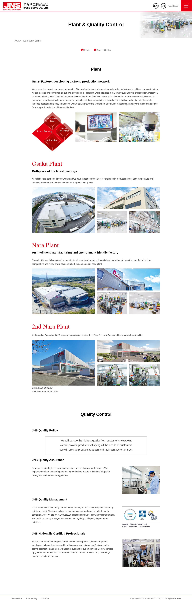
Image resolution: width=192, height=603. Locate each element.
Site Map (45, 598)
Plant (85, 50)
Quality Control (102, 50)
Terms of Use (16, 598)
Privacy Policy (31, 598)
